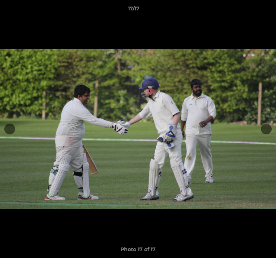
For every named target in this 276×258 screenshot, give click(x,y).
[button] (250, 10)
